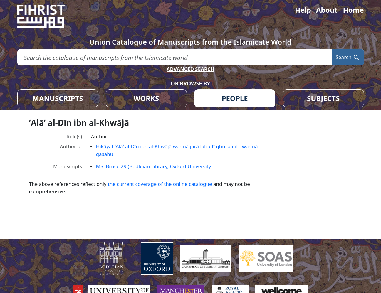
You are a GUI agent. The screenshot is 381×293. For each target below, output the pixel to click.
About (327, 10)
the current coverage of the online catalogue (160, 184)
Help (303, 10)
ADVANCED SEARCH (190, 69)
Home (353, 10)
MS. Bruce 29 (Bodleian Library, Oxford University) (154, 166)
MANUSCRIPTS (57, 98)
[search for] (174, 57)
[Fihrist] (46, 16)
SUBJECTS (323, 98)
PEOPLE (235, 98)
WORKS (146, 98)
